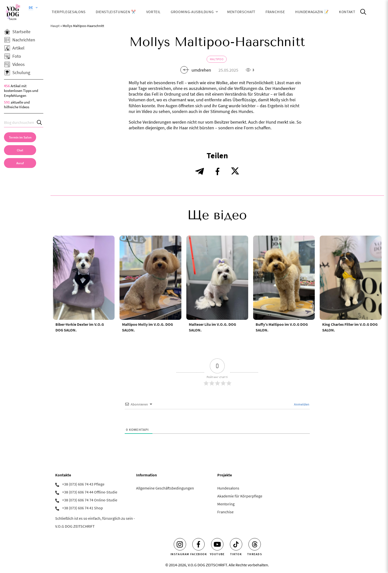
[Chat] (20, 150)
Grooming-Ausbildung (192, 11)
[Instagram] (180, 544)
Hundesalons (228, 488)
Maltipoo (216, 59)
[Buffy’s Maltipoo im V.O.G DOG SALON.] (284, 278)
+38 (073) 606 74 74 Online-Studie (89, 499)
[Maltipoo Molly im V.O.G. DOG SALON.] (150, 278)
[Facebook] (198, 544)
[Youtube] (217, 544)
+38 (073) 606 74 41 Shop (82, 507)
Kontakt (347, 11)
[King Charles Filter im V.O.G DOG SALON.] (351, 278)
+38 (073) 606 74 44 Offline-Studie (89, 492)
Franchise (275, 11)
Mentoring (226, 503)
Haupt (55, 26)
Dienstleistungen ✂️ (116, 11)
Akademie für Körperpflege (239, 495)
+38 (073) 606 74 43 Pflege (83, 484)
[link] (20, 163)
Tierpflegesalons (69, 11)
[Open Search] (363, 12)
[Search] (39, 122)
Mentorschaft (241, 11)
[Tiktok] (236, 544)
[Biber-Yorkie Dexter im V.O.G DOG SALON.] (84, 278)
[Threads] (254, 544)
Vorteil (153, 11)
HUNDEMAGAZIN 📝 (312, 11)
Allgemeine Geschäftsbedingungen (165, 488)
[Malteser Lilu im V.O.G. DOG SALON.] (217, 278)
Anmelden (301, 404)
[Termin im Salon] (20, 137)
